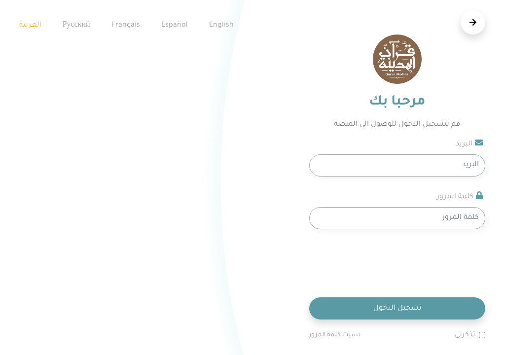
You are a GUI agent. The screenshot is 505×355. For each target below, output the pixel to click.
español (174, 26)
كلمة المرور (460, 196)
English (221, 26)
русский (76, 26)
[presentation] (410, 263)
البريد (469, 143)
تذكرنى (465, 335)
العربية (30, 26)
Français (125, 26)
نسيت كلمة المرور (335, 335)
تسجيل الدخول (397, 309)
